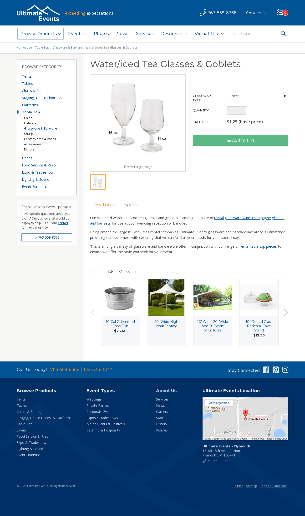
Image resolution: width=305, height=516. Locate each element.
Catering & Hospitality (103, 431)
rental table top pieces (258, 247)
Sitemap (251, 487)
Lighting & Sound (35, 179)
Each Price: (202, 122)
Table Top (42, 47)
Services (145, 33)
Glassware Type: (203, 98)
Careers (162, 412)
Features (104, 205)
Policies (162, 431)
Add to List (240, 140)
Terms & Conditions (273, 487)
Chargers (30, 133)
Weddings (94, 400)
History (161, 424)
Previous (92, 313)
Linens (27, 157)
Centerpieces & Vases (40, 139)
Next (286, 313)
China (28, 118)
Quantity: (201, 110)
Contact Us (256, 13)
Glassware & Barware (66, 47)
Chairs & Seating (35, 90)
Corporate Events (99, 412)
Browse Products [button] (40, 33)
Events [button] (77, 33)
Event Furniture (34, 186)
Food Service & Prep (39, 165)
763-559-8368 (47, 237)
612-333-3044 (98, 370)
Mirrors (29, 149)
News (122, 33)
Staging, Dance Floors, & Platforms (42, 101)
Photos (101, 33)
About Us (166, 391)
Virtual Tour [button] (209, 33)
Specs (131, 205)
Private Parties (97, 406)
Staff (159, 418)
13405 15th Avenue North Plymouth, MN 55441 (226, 451)
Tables (27, 83)
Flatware (30, 123)
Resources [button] (174, 33)
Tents (27, 76)
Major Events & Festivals (105, 424)
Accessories (32, 144)
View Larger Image (138, 167)
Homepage (24, 47)
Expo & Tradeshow (38, 172)
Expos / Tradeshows (102, 418)
